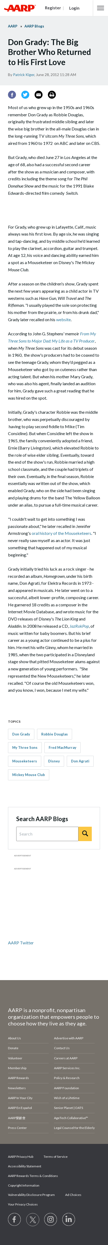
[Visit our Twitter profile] (32, 1219)
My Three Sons (25, 747)
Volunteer (15, 1058)
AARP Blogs (34, 26)
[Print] (52, 95)
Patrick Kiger (23, 74)
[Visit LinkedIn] (69, 1219)
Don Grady (21, 734)
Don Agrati (80, 761)
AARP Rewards (18, 1078)
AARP (12, 26)
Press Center (17, 1128)
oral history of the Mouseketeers (61, 533)
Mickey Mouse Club (28, 775)
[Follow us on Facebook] (14, 1219)
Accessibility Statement (24, 1166)
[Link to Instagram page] (50, 1219)
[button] (100, 8)
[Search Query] (47, 834)
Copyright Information (23, 1185)
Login (74, 8)
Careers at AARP (65, 1058)
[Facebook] (12, 95)
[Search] (85, 834)
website (63, 319)
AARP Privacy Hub (20, 1157)
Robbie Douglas (54, 734)
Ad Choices (73, 1195)
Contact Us (62, 1048)
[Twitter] (25, 95)
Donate (13, 1048)
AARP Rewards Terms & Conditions (33, 1176)
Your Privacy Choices (23, 1204)
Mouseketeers (24, 761)
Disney (54, 761)
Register (53, 7)
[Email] (39, 95)
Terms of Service (56, 1157)
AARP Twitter (21, 942)
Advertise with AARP (68, 1038)
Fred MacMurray (62, 747)
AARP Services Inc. (67, 1068)
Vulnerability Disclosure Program (31, 1195)
